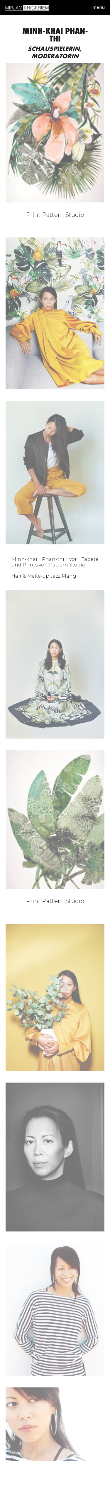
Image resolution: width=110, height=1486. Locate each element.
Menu (98, 7)
